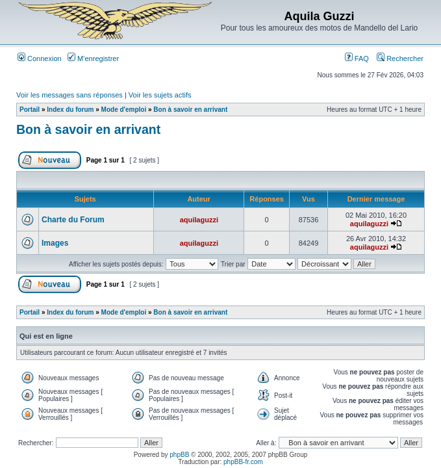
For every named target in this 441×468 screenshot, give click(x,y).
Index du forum (70, 109)
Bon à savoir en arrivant (190, 109)
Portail (29, 109)
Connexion (40, 58)
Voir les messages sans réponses (69, 95)
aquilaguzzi (199, 220)
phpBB (179, 454)
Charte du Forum (73, 219)
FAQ (357, 58)
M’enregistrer (93, 58)
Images (55, 243)
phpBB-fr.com (243, 461)
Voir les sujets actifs (160, 95)
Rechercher (400, 58)
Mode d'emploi (124, 109)
